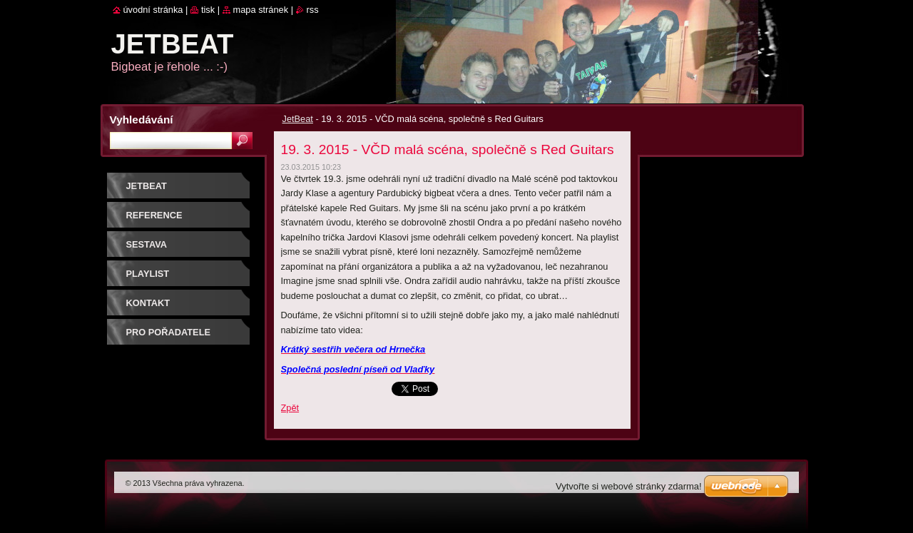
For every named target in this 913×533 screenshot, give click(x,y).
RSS (313, 9)
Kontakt (148, 303)
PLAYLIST (148, 273)
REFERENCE (154, 215)
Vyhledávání (141, 119)
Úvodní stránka (153, 9)
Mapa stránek (261, 9)
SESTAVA (147, 244)
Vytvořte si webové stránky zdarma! (629, 486)
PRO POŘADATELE (168, 332)
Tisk (208, 9)
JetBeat (297, 118)
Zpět (290, 407)
